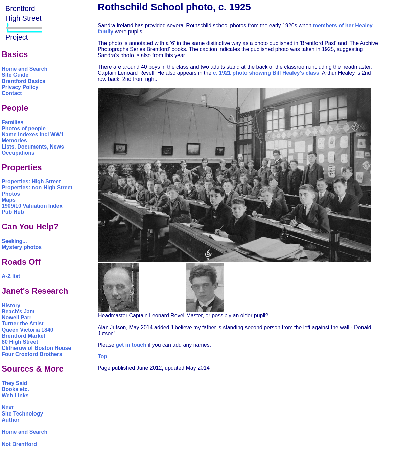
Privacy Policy (20, 87)
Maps (9, 200)
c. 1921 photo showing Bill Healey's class (266, 73)
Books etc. (15, 389)
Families (12, 122)
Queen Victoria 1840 (27, 330)
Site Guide (15, 75)
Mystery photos (22, 247)
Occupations (18, 153)
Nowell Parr (16, 317)
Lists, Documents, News (33, 147)
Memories (14, 140)
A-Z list (11, 276)
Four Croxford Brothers (32, 354)
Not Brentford (19, 444)
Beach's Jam (18, 311)
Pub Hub (13, 212)
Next (8, 407)
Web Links (15, 395)
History (11, 305)
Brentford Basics (23, 81)
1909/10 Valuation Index (32, 206)
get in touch (131, 345)
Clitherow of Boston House (36, 348)
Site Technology (22, 414)
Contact (12, 93)
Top (102, 356)
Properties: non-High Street (37, 187)
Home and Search (24, 69)
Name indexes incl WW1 (33, 134)
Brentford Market (23, 336)
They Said (14, 383)
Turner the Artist (23, 324)
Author (10, 420)
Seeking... (14, 241)
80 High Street (20, 342)
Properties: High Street (31, 181)
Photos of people (24, 128)
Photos (11, 194)
